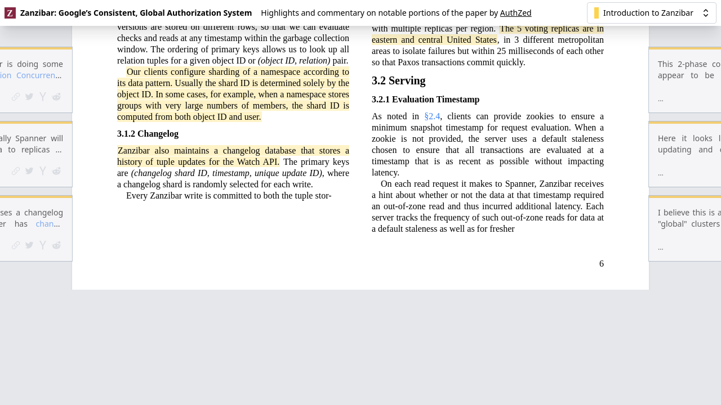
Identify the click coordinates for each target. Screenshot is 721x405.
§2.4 (432, 55)
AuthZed (516, 12)
